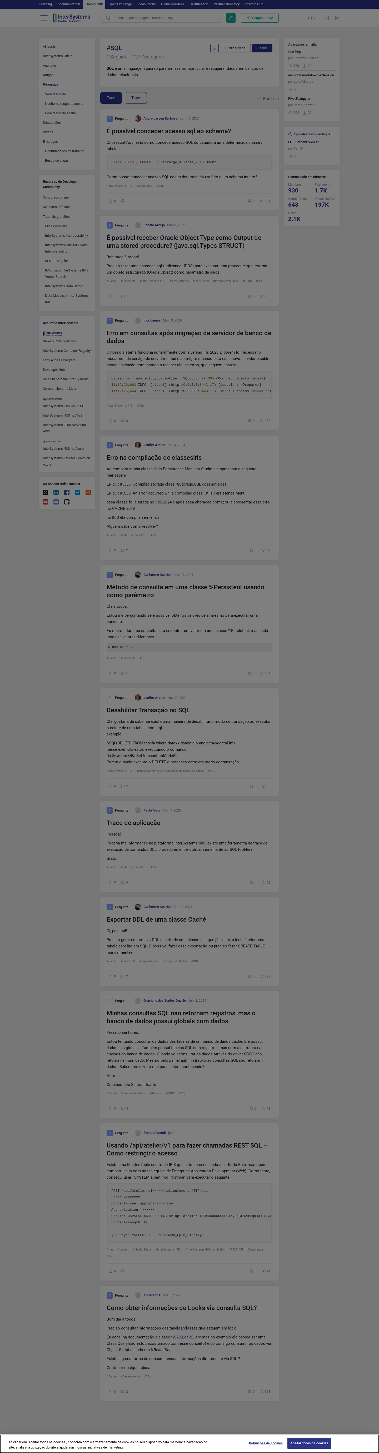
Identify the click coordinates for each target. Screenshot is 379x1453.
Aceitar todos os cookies (309, 1447)
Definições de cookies (266, 1447)
